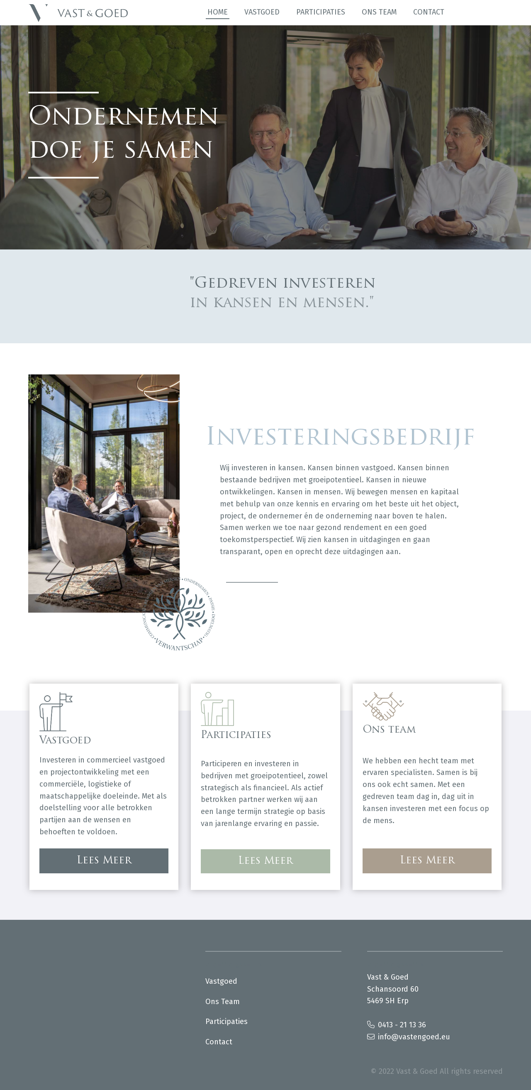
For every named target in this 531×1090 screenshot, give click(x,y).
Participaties (320, 12)
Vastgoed (262, 12)
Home (217, 12)
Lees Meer (104, 861)
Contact (428, 12)
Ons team (379, 12)
